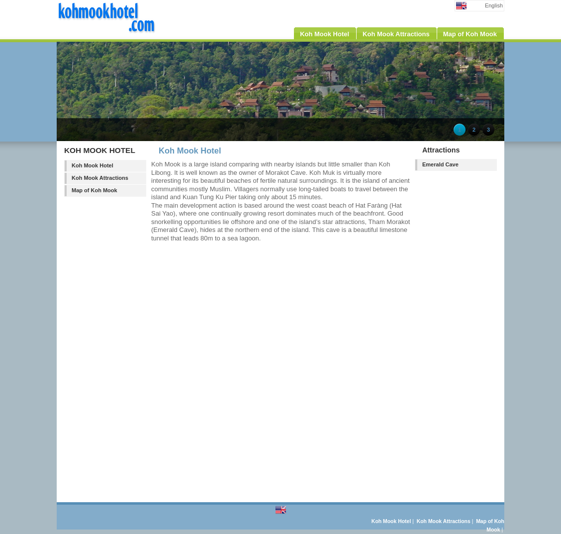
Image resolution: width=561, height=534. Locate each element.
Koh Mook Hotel (92, 165)
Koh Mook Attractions (100, 178)
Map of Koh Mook (94, 190)
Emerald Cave (440, 164)
